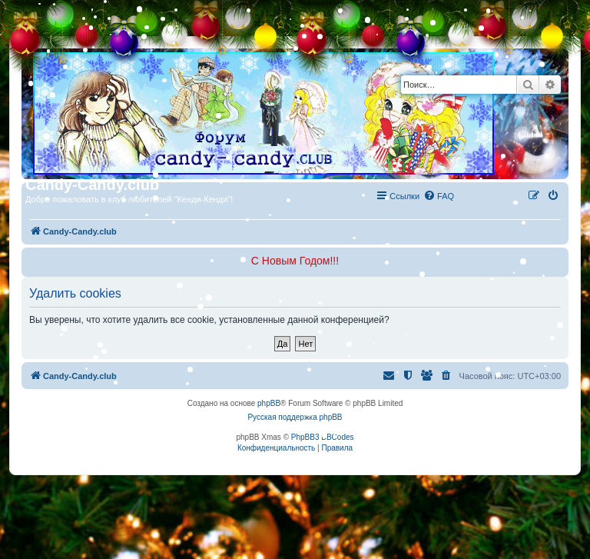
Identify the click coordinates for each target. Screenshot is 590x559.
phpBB (268, 403)
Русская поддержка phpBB (294, 417)
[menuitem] (438, 196)
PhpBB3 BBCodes (322, 437)
